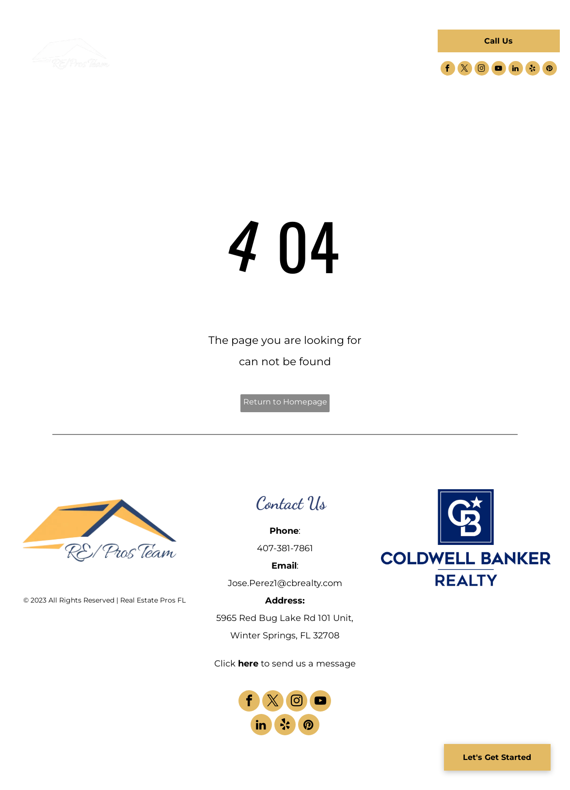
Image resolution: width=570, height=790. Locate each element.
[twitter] (465, 69)
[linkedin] (515, 69)
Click (225, 663)
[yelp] (532, 69)
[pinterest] (549, 69)
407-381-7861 (285, 548)
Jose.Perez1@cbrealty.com (285, 583)
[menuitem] (186, 47)
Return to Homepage (285, 401)
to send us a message (308, 663)
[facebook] (448, 69)
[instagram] (482, 69)
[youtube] (498, 69)
